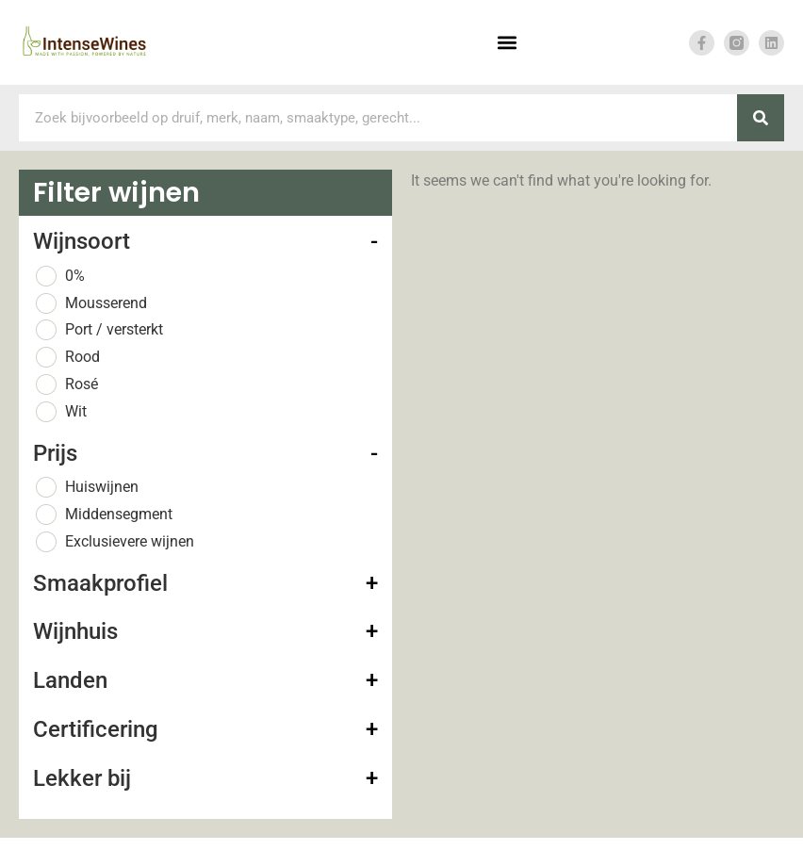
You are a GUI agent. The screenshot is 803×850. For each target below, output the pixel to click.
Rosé (81, 384)
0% (75, 276)
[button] (506, 42)
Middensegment (118, 514)
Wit (76, 411)
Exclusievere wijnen (129, 541)
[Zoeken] (760, 117)
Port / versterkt (114, 329)
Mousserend (106, 303)
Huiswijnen (102, 487)
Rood (82, 357)
